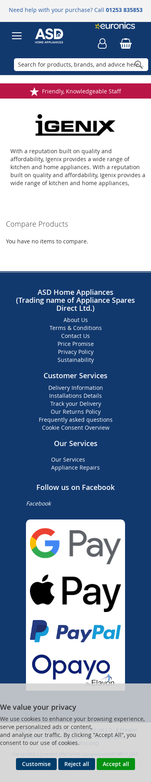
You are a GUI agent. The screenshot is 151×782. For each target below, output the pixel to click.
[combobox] (81, 64)
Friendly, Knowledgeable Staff (81, 91)
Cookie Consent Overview (75, 427)
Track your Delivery (75, 403)
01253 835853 (124, 10)
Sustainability (76, 359)
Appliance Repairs (75, 467)
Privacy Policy (75, 351)
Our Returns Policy (76, 411)
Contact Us (75, 336)
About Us (76, 320)
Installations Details (75, 395)
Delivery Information (75, 387)
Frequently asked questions (76, 419)
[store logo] (54, 36)
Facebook (38, 503)
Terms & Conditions (76, 328)
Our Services (68, 459)
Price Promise (76, 344)
